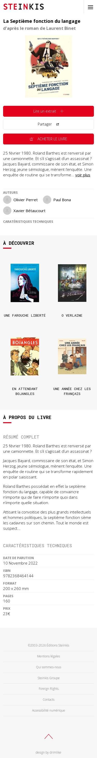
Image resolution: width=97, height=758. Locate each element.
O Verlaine (72, 315)
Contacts (48, 699)
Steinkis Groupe (49, 678)
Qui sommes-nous (48, 667)
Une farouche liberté (25, 315)
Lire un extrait (48, 111)
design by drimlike (48, 752)
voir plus (82, 174)
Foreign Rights (48, 688)
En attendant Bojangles (25, 391)
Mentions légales (48, 656)
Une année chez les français (72, 391)
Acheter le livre (48, 139)
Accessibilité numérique (48, 710)
